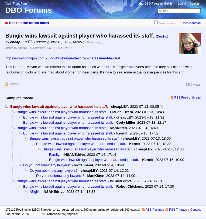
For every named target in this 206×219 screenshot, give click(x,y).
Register (195, 3)
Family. (54, 155)
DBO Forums (28, 10)
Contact (195, 209)
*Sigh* (34, 192)
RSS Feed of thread (187, 97)
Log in (182, 3)
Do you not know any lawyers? (47, 165)
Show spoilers (167, 23)
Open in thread (191, 23)
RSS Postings (155, 209)
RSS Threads (178, 209)
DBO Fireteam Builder (159, 3)
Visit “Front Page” (17, 3)
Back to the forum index (29, 23)
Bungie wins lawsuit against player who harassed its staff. (62, 112)
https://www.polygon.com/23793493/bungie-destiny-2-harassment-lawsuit (62, 58)
